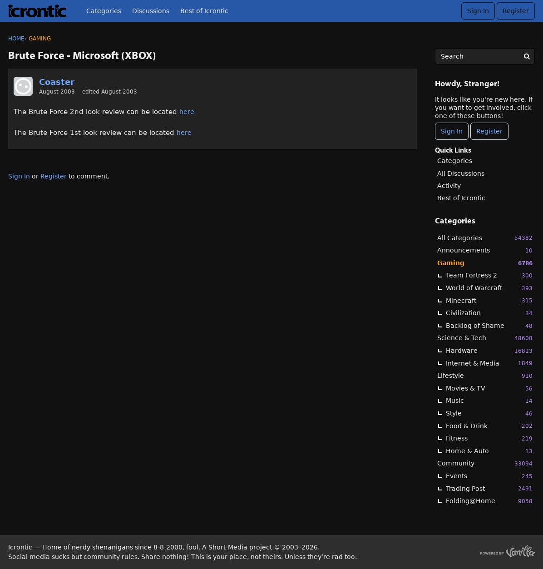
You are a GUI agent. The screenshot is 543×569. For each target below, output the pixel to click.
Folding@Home (489, 501)
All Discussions (460, 173)
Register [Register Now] (489, 131)
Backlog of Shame (489, 326)
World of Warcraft (489, 288)
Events (489, 476)
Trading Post (489, 488)
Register (516, 11)
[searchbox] (485, 56)
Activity (449, 185)
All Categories (485, 237)
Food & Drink (489, 425)
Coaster (56, 82)
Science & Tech (485, 338)
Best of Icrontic (204, 11)
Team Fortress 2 (489, 275)
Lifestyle (485, 375)
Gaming (485, 263)
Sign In (478, 11)
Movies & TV (489, 388)
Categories (103, 11)
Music (489, 400)
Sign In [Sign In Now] (452, 131)
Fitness (489, 438)
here (186, 111)
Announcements (485, 250)
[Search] (526, 56)
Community (485, 463)
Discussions (150, 11)
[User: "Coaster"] (23, 86)
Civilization (489, 313)
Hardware (489, 350)
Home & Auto (489, 451)
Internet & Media (489, 363)
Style (489, 413)
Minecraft (489, 300)
